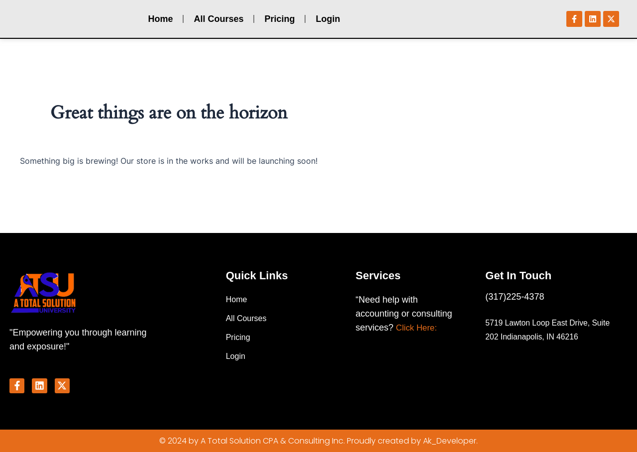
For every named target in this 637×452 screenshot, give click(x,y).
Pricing (279, 20)
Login (328, 20)
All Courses (218, 20)
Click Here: (418, 326)
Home (160, 20)
